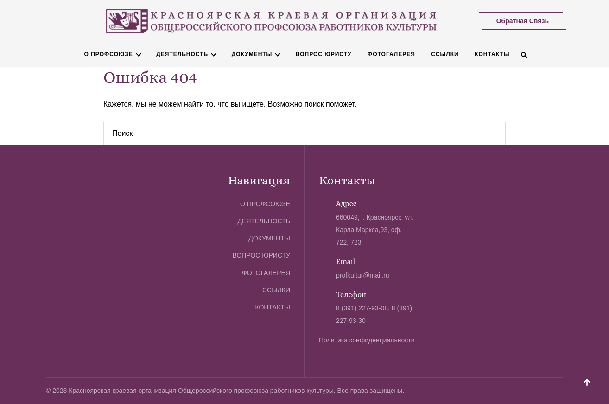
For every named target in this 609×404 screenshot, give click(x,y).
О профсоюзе (108, 54)
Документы (252, 54)
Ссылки (444, 54)
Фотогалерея (391, 54)
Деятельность (182, 54)
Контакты (492, 54)
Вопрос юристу (324, 54)
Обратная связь (522, 21)
